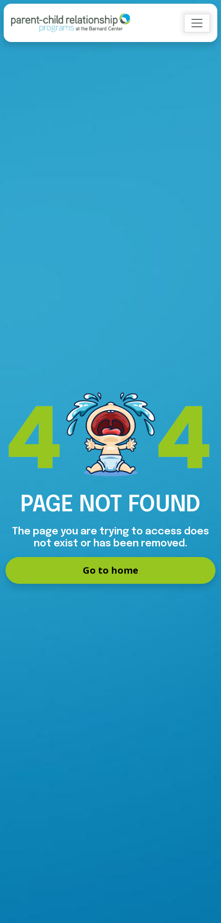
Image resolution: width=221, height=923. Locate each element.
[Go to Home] (70, 23)
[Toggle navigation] (197, 23)
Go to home (110, 570)
